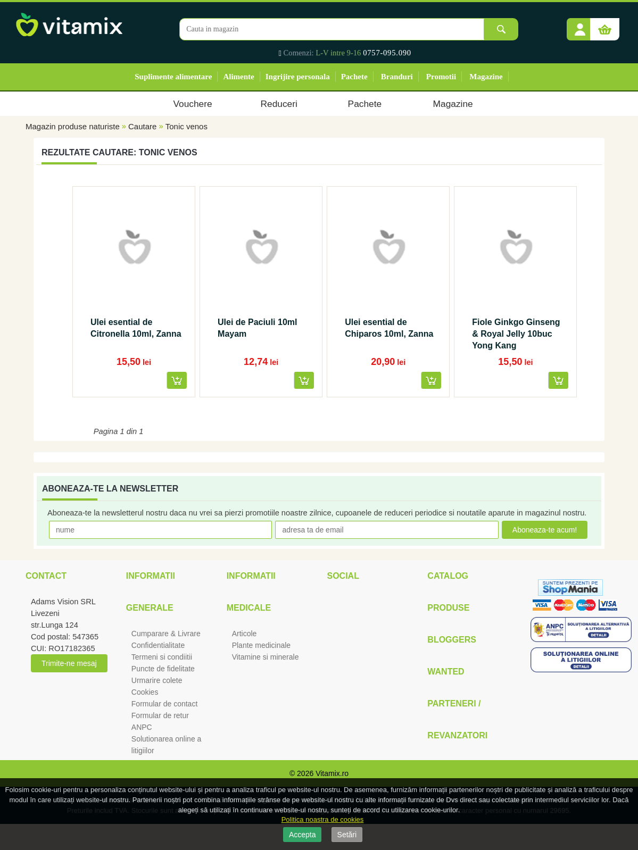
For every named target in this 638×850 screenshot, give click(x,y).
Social (343, 575)
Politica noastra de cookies (322, 819)
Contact (46, 575)
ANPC (141, 727)
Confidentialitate (158, 645)
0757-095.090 (387, 52)
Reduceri (279, 103)
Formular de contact (164, 703)
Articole (244, 633)
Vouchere (192, 103)
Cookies (145, 692)
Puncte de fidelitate (163, 668)
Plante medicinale (261, 645)
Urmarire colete (157, 680)
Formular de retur (160, 715)
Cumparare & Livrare (166, 633)
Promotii (441, 76)
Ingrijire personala (298, 76)
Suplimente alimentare (173, 76)
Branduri (397, 76)
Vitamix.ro (332, 773)
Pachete (354, 76)
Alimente (238, 76)
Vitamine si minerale (265, 657)
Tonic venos (186, 126)
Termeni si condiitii (161, 657)
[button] (580, 25)
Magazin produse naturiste (73, 126)
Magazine (485, 76)
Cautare (142, 126)
